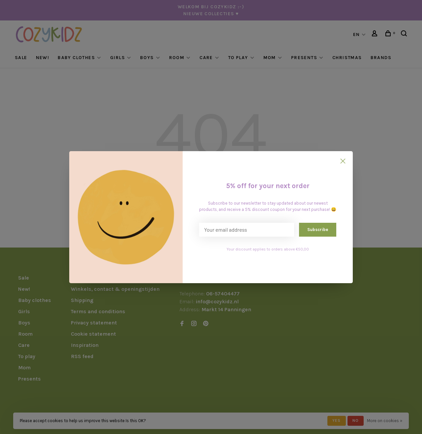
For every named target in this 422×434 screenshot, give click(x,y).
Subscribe (317, 229)
